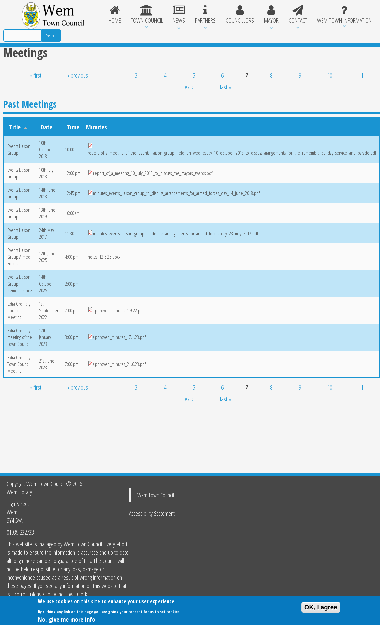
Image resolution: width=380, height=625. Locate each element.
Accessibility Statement (152, 513)
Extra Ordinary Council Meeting (18, 310)
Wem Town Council (155, 495)
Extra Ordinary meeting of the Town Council (19, 337)
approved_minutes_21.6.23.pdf (119, 364)
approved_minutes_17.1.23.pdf (119, 337)
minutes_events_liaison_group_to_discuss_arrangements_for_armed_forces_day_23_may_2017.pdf (175, 233)
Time (73, 127)
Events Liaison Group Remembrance (19, 283)
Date (46, 127)
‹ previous (78, 75)
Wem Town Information (344, 14)
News (179, 14)
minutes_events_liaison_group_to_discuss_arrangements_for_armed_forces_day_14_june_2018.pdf (176, 193)
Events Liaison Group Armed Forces (18, 257)
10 (329, 75)
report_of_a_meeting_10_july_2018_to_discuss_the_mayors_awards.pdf (152, 173)
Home (114, 14)
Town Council (146, 14)
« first (35, 75)
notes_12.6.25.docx (104, 256)
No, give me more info (67, 620)
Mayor (271, 14)
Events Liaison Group (18, 149)
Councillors (239, 14)
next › (188, 87)
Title (18, 127)
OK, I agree (320, 608)
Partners (205, 14)
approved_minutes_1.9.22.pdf (118, 310)
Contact (298, 14)
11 (361, 75)
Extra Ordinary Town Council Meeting (18, 364)
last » (225, 87)
